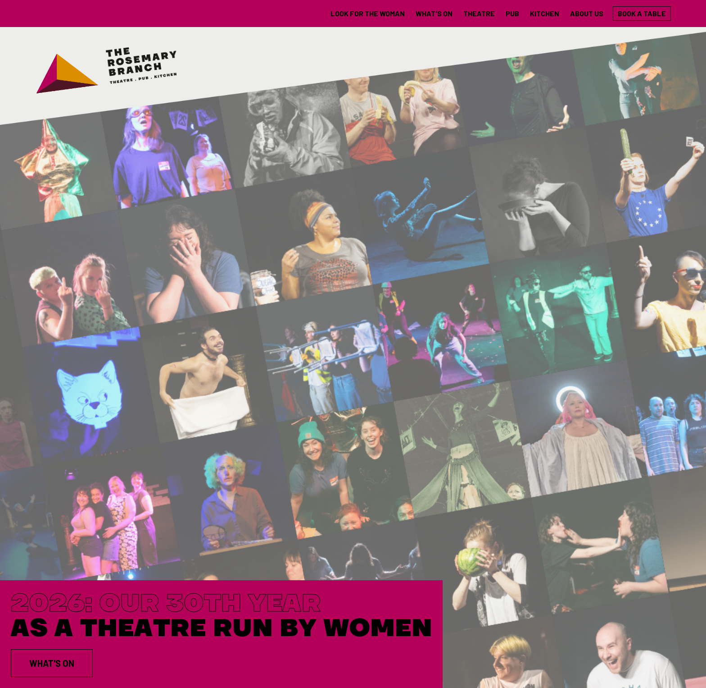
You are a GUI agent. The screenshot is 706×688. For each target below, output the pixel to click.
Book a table (642, 13)
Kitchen (544, 13)
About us (586, 13)
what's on (434, 13)
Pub (512, 13)
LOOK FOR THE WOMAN (367, 13)
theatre (479, 13)
